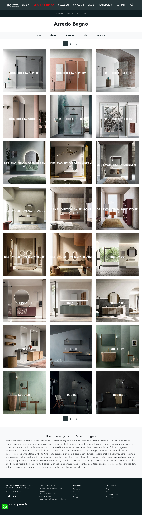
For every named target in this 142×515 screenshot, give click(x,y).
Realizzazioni (105, 4)
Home (55, 13)
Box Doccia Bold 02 (117, 119)
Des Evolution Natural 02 (24, 211)
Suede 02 (117, 349)
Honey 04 (24, 349)
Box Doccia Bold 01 (71, 119)
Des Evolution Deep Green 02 (71, 165)
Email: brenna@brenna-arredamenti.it (53, 499)
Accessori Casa (112, 494)
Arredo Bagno (83, 13)
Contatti (120, 4)
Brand (91, 4)
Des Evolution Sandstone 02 (117, 211)
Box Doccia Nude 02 (24, 119)
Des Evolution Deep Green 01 (24, 165)
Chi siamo (76, 489)
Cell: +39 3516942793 (48, 496)
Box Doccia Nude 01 (117, 73)
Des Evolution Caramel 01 (24, 257)
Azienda (25, 4)
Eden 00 (71, 349)
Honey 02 (71, 303)
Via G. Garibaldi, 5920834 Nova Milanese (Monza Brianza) (51, 488)
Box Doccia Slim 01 (25, 73)
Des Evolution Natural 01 (117, 165)
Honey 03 (117, 303)
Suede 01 (24, 395)
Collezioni (63, 4)
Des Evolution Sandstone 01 (71, 211)
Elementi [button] (53, 35)
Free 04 (117, 395)
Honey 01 (25, 303)
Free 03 (71, 395)
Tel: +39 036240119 (47, 493)
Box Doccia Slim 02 (71, 73)
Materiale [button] (70, 35)
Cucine (109, 489)
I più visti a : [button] (101, 35)
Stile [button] (85, 35)
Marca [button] (38, 35)
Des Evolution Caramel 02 (71, 257)
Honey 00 (117, 257)
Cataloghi (78, 4)
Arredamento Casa (67, 13)
